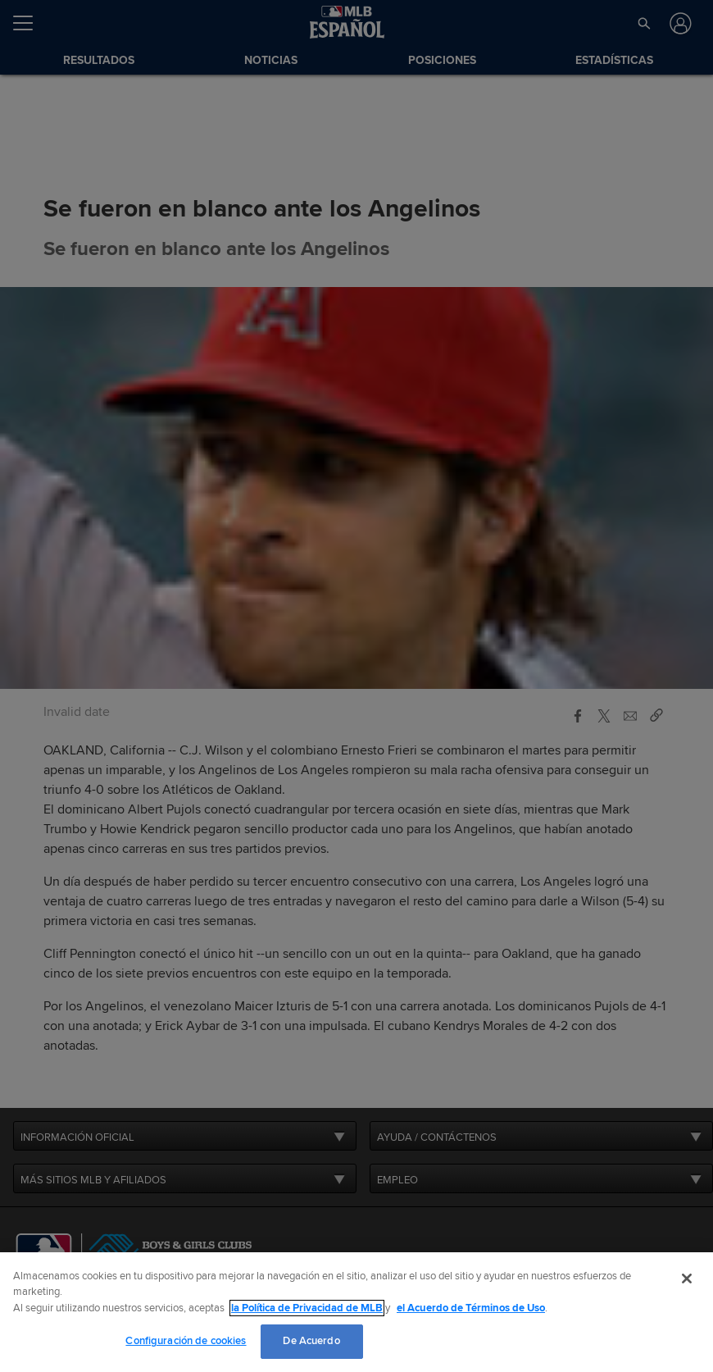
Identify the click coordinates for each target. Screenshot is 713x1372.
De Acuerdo (311, 1340)
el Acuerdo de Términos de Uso (471, 1308)
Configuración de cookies (185, 1340)
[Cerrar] (687, 1278)
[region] (356, 1312)
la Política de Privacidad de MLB (307, 1308)
